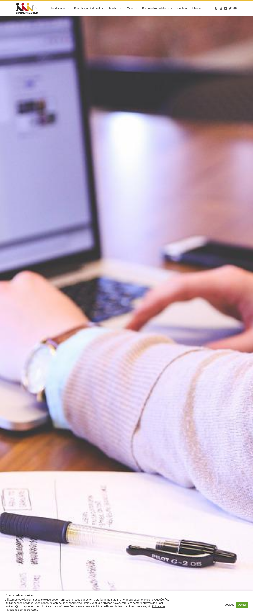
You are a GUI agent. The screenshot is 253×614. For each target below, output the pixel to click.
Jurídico (115, 8)
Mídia (132, 8)
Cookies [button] (229, 604)
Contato (182, 8)
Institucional (60, 8)
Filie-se (196, 8)
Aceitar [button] (242, 604)
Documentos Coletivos (157, 8)
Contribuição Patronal (88, 8)
